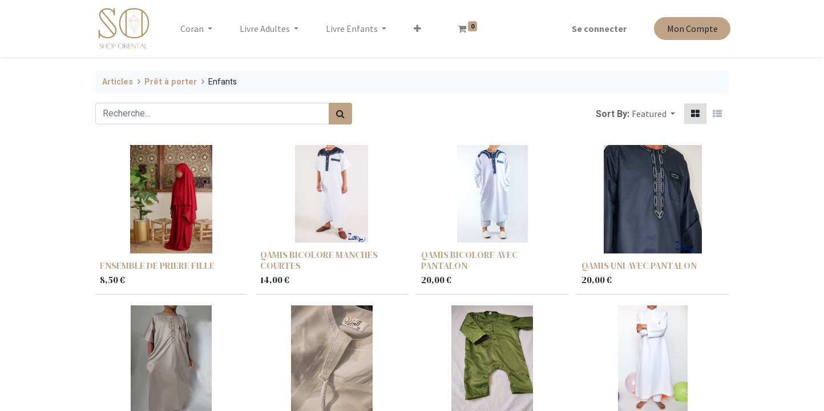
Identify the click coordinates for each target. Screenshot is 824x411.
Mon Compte (690, 28)
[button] (419, 28)
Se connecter (597, 28)
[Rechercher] (340, 113)
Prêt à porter (170, 82)
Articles (117, 82)
